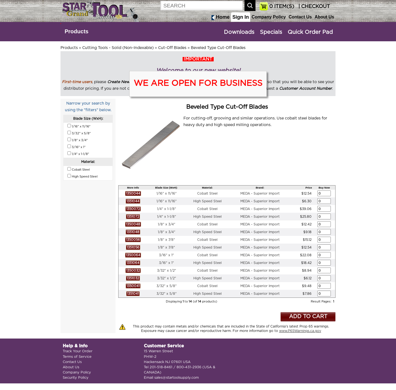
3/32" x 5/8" (166, 286)
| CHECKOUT (313, 6)
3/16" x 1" (166, 255)
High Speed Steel (207, 201)
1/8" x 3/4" (166, 224)
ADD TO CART (308, 316)
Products (77, 31)
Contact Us (300, 17)
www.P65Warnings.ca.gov (300, 330)
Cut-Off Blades (172, 48)
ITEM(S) (281, 6)
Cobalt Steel (207, 193)
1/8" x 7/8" (166, 239)
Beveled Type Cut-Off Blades (218, 48)
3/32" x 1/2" (166, 270)
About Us (324, 17)
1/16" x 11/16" (166, 193)
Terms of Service (77, 357)
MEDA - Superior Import (260, 193)
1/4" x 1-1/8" (166, 209)
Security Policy (76, 378)
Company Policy (269, 17)
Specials (271, 32)
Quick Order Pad (310, 32)
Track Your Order (77, 351)
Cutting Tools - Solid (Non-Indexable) (118, 48)
